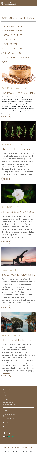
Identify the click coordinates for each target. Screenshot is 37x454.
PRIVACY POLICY (28, 447)
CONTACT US (7, 410)
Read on (6, 116)
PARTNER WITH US (9, 405)
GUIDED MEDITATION (11, 48)
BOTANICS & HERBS (12, 35)
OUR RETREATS (8, 402)
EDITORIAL (6, 392)
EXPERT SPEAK (10, 44)
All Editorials (6, 335)
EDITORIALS (9, 39)
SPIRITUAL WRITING (11, 53)
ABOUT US (6, 389)
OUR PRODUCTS (8, 399)
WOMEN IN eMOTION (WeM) (15, 57)
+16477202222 (9, 418)
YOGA (4, 62)
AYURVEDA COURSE (12, 26)
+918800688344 (10, 414)
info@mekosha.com (10, 423)
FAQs (4, 395)
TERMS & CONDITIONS (11, 447)
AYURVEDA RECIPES (12, 30)
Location (6, 427)
